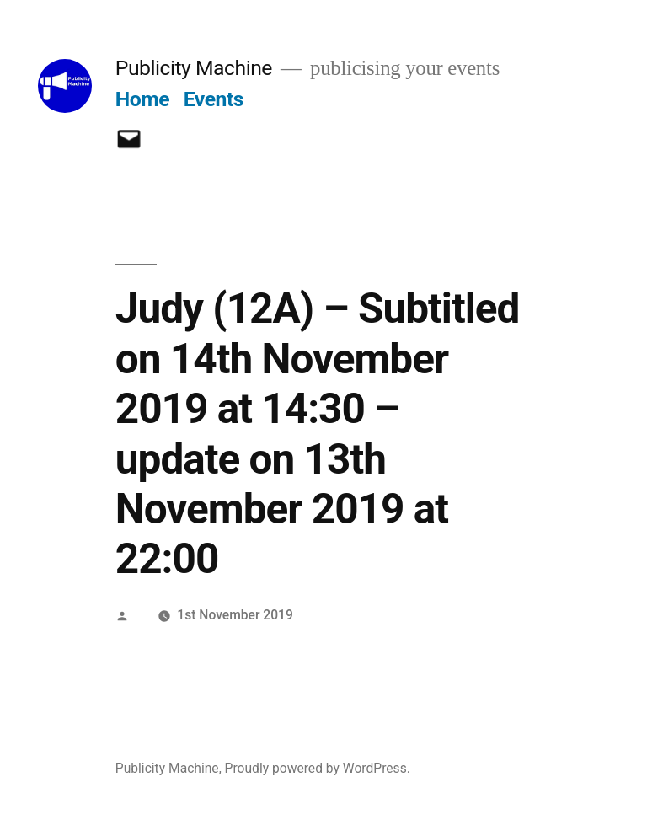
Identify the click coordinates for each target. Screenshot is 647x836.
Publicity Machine (193, 68)
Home (142, 99)
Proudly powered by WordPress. (317, 768)
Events (213, 99)
